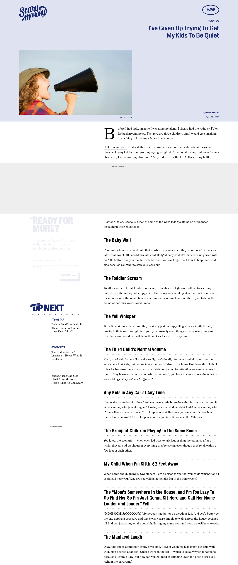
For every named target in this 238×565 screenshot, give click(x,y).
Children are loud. (115, 147)
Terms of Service (72, 268)
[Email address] (56, 262)
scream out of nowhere (202, 293)
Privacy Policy (37, 270)
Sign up (65, 278)
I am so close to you (169, 474)
